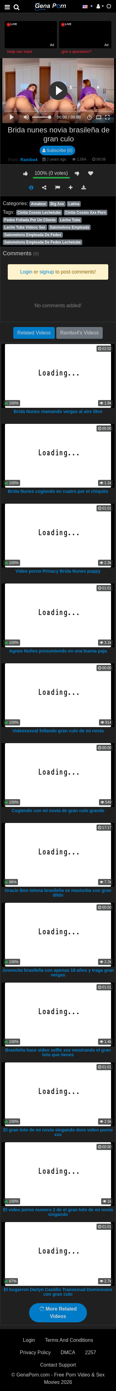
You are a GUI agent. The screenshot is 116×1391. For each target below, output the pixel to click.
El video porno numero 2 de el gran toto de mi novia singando (58, 1212)
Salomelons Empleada (69, 227)
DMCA (68, 1352)
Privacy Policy (35, 1352)
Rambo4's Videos (79, 332)
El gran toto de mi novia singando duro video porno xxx (58, 1132)
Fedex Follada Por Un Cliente (30, 220)
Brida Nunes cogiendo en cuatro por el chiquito (58, 491)
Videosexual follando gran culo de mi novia (58, 730)
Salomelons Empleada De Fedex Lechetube (42, 242)
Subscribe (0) (57, 150)
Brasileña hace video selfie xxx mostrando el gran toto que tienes (58, 1052)
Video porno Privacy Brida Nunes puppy (58, 571)
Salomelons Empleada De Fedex (32, 235)
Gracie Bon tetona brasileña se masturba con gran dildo (58, 893)
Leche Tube (70, 220)
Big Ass (57, 204)
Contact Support (58, 1364)
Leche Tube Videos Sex (24, 227)
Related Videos (34, 332)
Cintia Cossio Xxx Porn (85, 212)
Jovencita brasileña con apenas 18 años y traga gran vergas (58, 973)
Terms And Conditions (69, 1340)
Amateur (38, 204)
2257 (90, 1352)
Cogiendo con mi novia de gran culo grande (58, 810)
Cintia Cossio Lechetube (39, 212)
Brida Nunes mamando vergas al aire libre (58, 411)
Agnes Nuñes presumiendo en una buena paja (58, 650)
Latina (73, 204)
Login (29, 1340)
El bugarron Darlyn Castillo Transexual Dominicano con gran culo (58, 1292)
